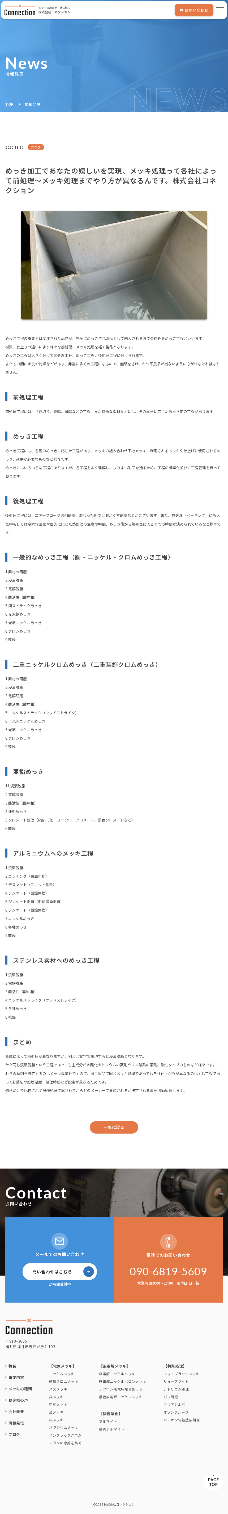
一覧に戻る (114, 1127)
